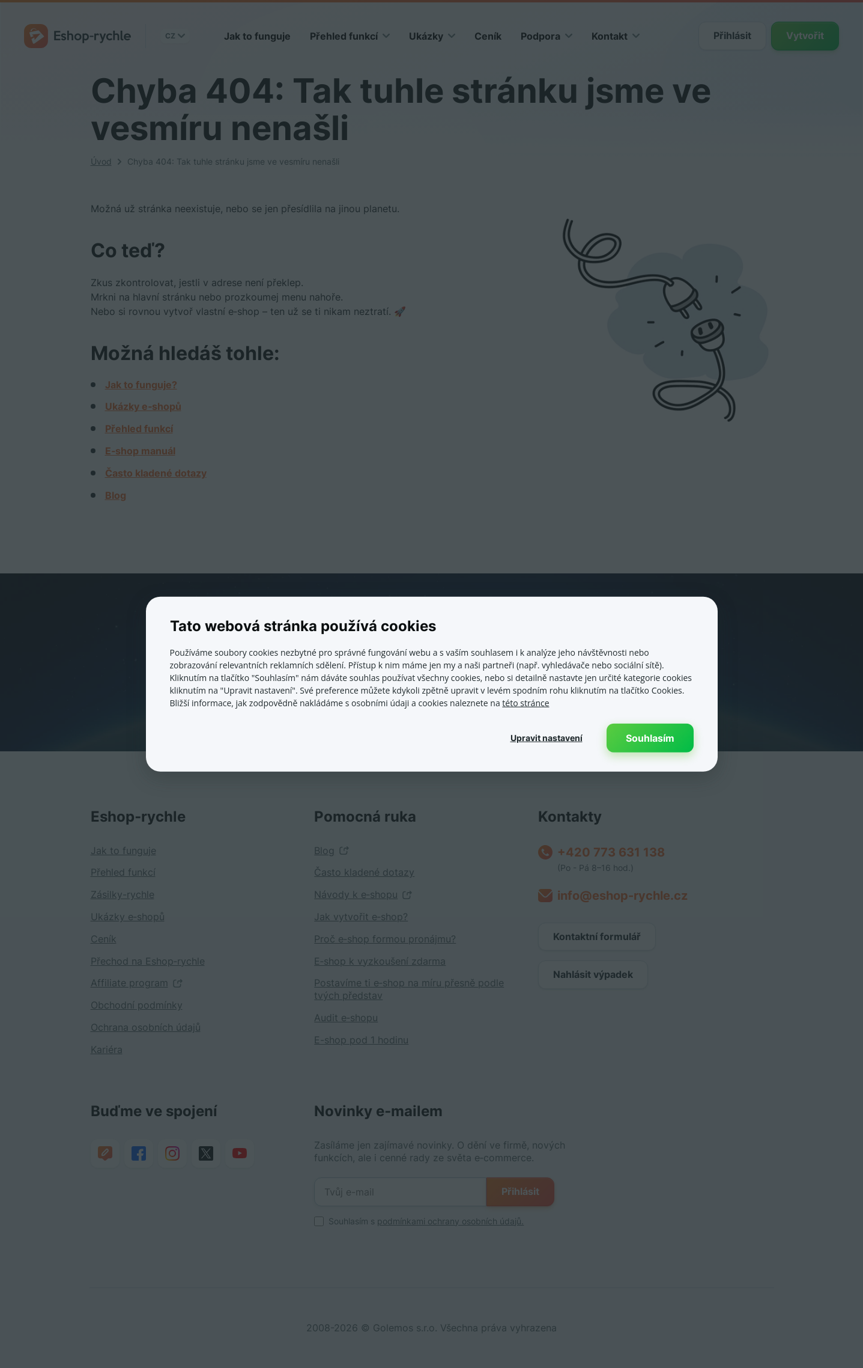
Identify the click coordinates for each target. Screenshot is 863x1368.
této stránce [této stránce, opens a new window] (525, 702)
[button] (546, 737)
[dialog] (431, 684)
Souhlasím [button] (650, 737)
